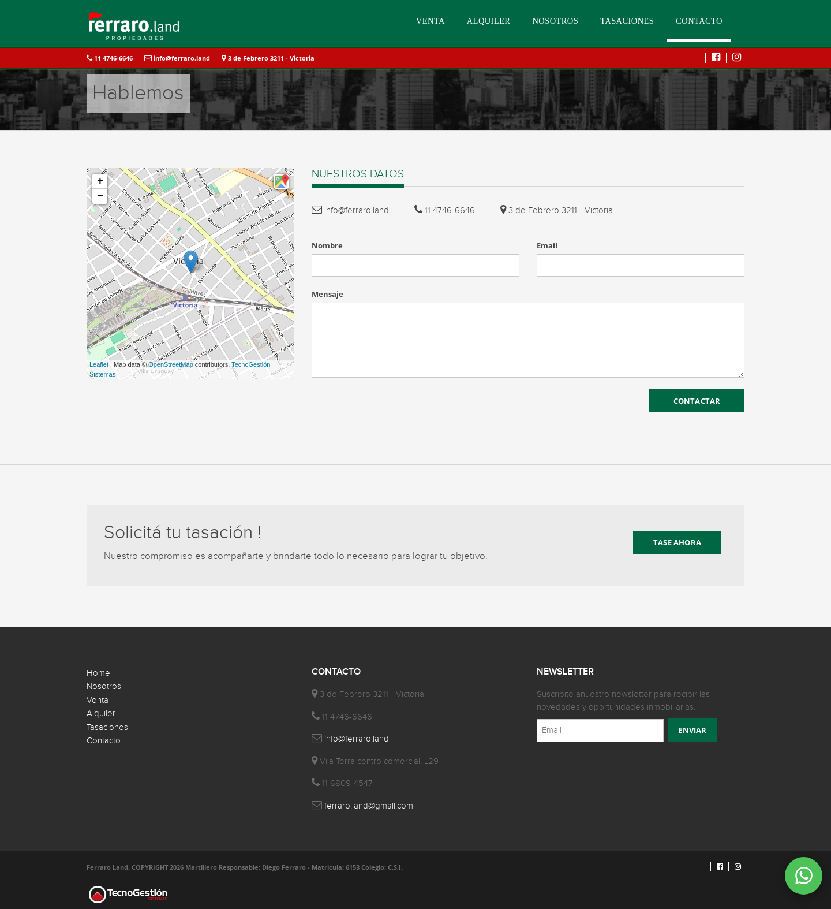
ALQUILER (489, 20)
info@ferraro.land (177, 58)
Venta (97, 700)
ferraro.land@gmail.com (368, 806)
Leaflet (98, 364)
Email (547, 245)
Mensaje (327, 294)
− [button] (100, 196)
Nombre (327, 245)
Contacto (104, 741)
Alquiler (101, 713)
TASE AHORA (677, 542)
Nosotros (104, 686)
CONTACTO (699, 20)
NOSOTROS (555, 20)
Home (98, 673)
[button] (281, 181)
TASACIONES (627, 20)
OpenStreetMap (170, 364)
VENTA (430, 20)
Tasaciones (107, 727)
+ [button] (100, 181)
